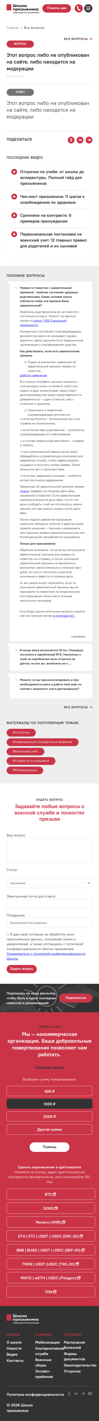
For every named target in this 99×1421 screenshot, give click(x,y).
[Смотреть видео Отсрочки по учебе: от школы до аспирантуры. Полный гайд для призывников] (49, 178)
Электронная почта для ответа (31, 896)
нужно (24, 491)
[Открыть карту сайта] (88, 8)
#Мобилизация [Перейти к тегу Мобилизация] (25, 770)
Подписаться (76, 997)
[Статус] (49, 883)
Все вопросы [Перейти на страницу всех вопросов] (34, 27)
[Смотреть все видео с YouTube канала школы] (25, 158)
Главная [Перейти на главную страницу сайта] (13, 27)
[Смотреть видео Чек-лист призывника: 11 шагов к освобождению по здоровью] (49, 199)
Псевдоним (16, 915)
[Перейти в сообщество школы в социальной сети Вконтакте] (76, 1394)
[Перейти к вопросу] (78, 636)
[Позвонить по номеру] (79, 8)
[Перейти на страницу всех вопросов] (78, 39)
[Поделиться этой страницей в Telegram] (89, 140)
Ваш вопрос (16, 835)
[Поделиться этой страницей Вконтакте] (80, 140)
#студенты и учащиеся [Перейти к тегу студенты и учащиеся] (31, 760)
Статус (12, 869)
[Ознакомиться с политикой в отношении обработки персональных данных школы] (35, 1394)
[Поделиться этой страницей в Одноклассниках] (71, 140)
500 (48, 1091)
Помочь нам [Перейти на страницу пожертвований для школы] (56, 8)
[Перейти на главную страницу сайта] (23, 9)
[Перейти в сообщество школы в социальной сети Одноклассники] (69, 1394)
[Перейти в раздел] (14, 1342)
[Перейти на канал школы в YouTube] (90, 1394)
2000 (48, 1116)
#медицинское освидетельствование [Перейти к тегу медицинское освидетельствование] (42, 741)
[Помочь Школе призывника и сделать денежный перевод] (50, 1147)
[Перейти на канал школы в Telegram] (83, 1394)
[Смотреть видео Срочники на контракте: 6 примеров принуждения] (49, 218)
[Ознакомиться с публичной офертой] (50, 1067)
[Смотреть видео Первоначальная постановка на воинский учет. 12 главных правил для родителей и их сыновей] (49, 240)
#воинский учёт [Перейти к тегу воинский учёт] (25, 751)
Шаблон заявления (33, 375)
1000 (48, 1103)
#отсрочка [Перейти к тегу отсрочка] (21, 732)
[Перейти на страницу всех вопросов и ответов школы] (78, 707)
